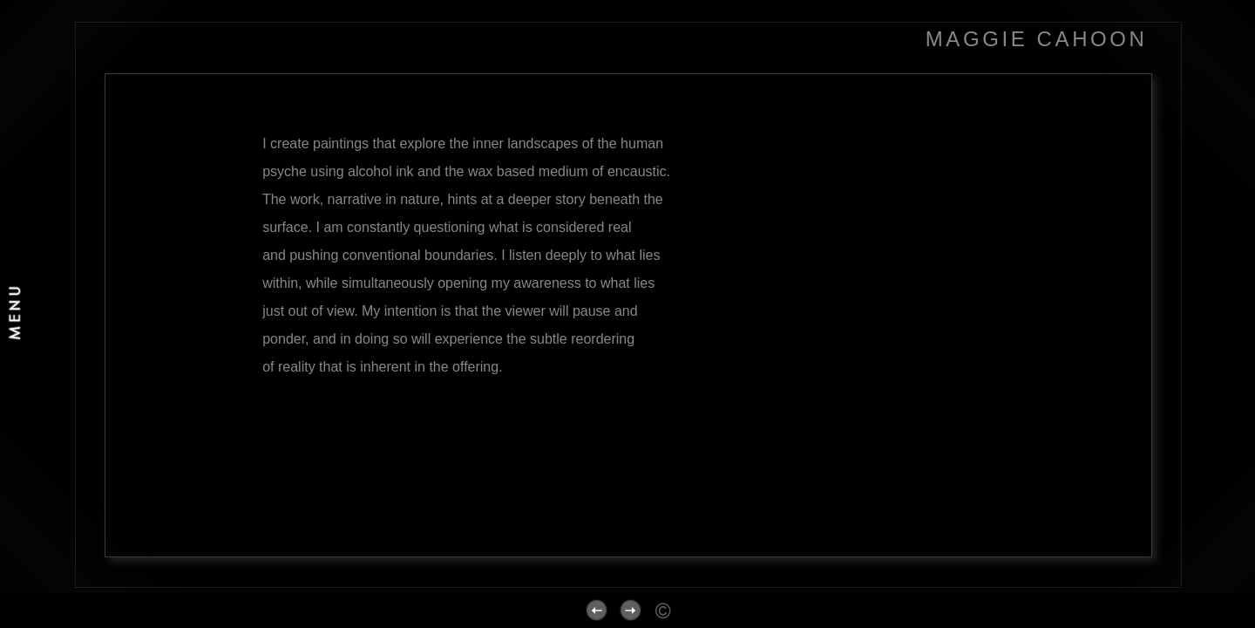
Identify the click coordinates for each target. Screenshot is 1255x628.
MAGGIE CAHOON (1037, 39)
